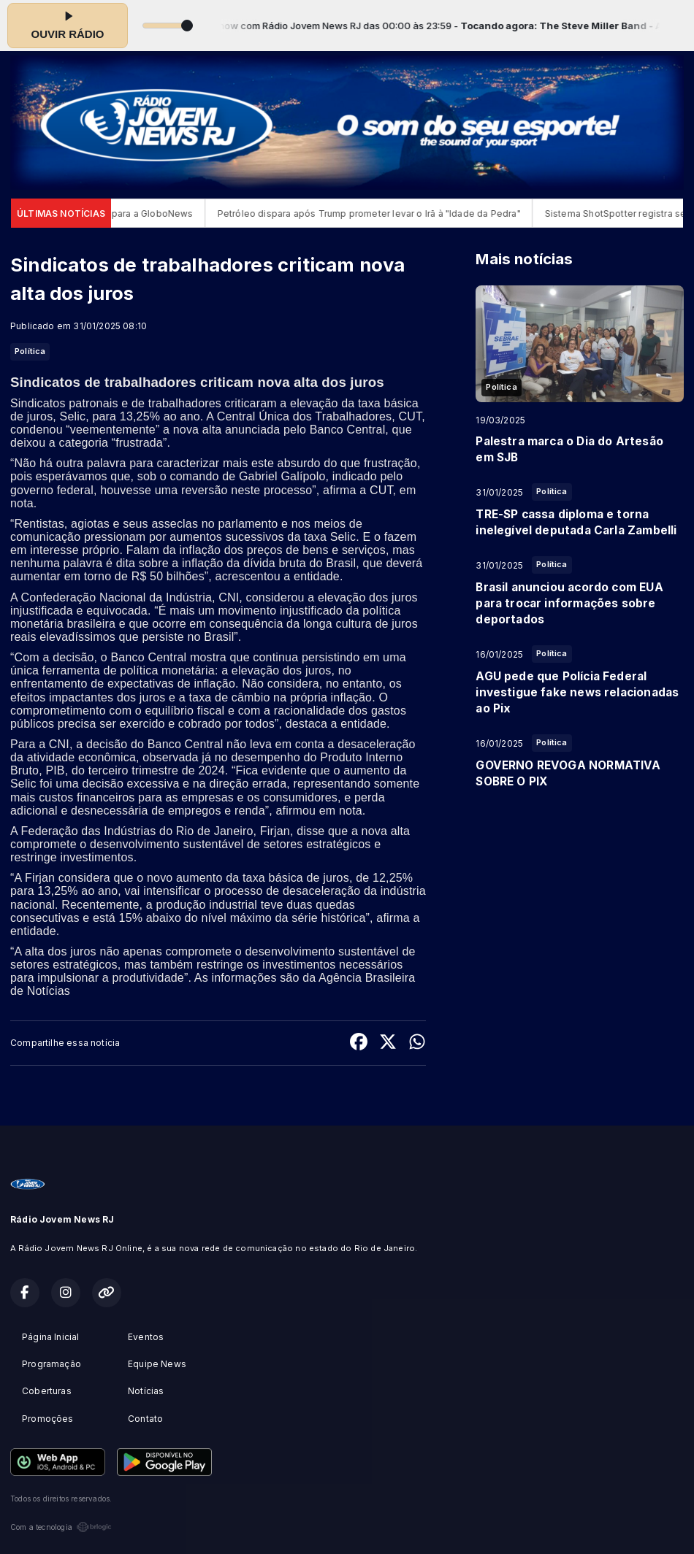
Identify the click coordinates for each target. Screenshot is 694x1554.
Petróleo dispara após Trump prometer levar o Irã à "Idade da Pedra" (380, 213)
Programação (51, 1363)
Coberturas (47, 1390)
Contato (145, 1418)
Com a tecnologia (61, 1527)
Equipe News (157, 1363)
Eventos (146, 1336)
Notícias (146, 1390)
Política (30, 351)
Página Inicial (51, 1336)
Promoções (48, 1418)
